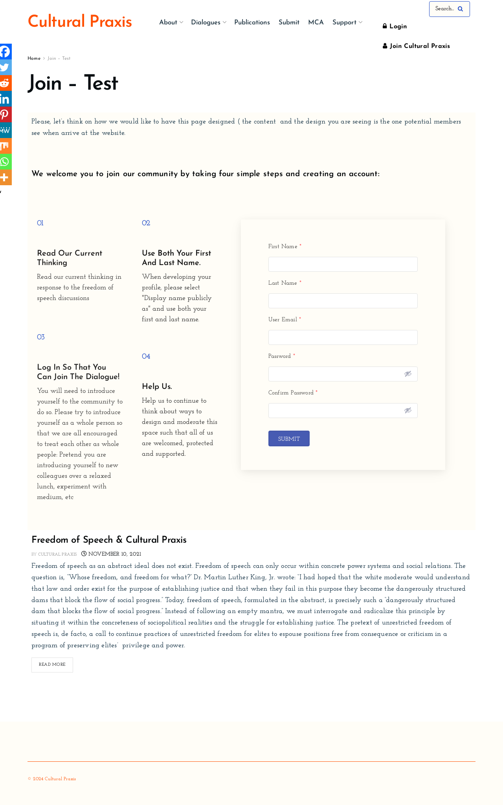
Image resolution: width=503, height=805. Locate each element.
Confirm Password (293, 393)
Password (281, 356)
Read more (56, 662)
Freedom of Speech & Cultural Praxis (108, 540)
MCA (316, 22)
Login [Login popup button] (395, 26)
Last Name (284, 283)
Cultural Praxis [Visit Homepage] (80, 23)
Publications (252, 22)
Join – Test (59, 58)
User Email (284, 320)
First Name (284, 247)
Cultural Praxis (57, 555)
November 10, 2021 (111, 554)
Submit (289, 22)
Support (344, 22)
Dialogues (205, 22)
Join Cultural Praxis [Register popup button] (416, 46)
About (168, 22)
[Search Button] (462, 9)
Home (34, 58)
